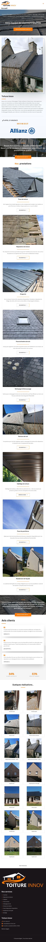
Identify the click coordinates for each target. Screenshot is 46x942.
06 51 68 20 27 (22, 124)
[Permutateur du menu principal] (43, 3)
